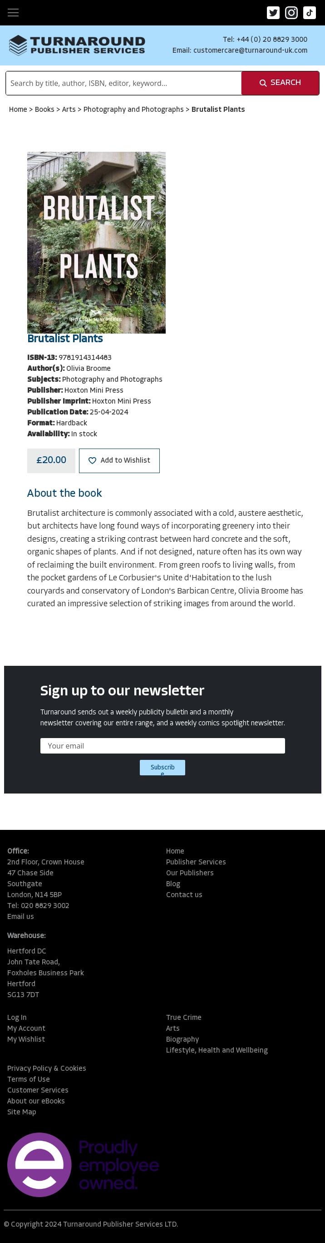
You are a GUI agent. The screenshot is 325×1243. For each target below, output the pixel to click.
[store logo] (77, 45)
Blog (173, 884)
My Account (26, 1029)
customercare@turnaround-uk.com (250, 51)
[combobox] (123, 83)
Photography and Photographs (135, 110)
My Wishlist (26, 1039)
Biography (182, 1039)
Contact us (184, 895)
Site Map (21, 1112)
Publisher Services (196, 862)
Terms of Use (28, 1079)
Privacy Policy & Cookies (46, 1069)
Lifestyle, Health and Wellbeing (217, 1050)
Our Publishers (190, 873)
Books (45, 110)
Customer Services (38, 1090)
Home (19, 110)
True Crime (184, 1018)
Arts (70, 110)
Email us (20, 917)
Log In (17, 1018)
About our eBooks (36, 1101)
